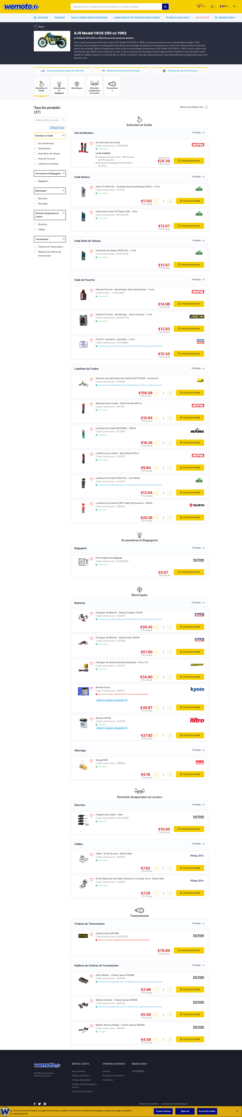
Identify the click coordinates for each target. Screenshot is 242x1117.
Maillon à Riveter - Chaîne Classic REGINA (117, 1001)
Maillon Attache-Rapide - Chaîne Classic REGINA (120, 1026)
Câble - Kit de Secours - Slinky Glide (114, 854)
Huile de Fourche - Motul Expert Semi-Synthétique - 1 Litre (125, 290)
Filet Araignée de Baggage (109, 559)
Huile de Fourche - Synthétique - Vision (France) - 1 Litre (124, 315)
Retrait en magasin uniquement (112, 701)
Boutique (41, 17)
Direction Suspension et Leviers (47, 216)
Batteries (42, 199)
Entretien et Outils (44, 137)
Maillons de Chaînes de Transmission (49, 255)
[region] (121, 1111)
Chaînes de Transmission (50, 248)
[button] (204, 6)
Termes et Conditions (149, 1105)
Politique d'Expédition (81, 1081)
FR (223, 6)
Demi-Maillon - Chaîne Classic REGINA (115, 976)
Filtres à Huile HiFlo (177, 17)
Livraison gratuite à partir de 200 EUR (65, 70)
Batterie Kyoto (103, 688)
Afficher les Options (186, 162)
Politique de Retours (80, 1077)
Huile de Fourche (46, 160)
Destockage (203, 17)
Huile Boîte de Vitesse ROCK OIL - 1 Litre (116, 251)
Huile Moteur (44, 149)
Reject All (185, 1111)
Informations (107, 1081)
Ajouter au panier (188, 202)
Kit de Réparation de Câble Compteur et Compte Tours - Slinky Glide (130, 879)
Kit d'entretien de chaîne (108, 143)
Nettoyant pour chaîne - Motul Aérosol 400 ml (119, 404)
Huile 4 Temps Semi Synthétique (89, 17)
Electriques (40, 192)
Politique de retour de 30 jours (183, 70)
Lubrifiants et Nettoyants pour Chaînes (137, 17)
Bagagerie (43, 182)
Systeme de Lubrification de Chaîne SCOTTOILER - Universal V (127, 379)
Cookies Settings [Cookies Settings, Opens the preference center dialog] (163, 1111)
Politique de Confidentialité (174, 1105)
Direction (42, 225)
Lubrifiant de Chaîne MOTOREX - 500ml (116, 429)
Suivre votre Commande (82, 1093)
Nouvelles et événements (113, 1077)
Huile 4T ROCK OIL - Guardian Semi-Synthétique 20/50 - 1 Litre (128, 187)
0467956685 (138, 1072)
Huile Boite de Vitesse (49, 154)
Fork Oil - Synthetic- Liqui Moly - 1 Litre (115, 340)
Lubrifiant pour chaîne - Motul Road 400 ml (117, 454)
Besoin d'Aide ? (225, 17)
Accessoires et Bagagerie (47, 174)
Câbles (41, 230)
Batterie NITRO (103, 719)
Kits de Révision (46, 144)
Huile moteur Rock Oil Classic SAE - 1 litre (116, 212)
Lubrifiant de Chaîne (48, 165)
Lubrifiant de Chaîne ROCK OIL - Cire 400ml (118, 479)
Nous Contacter (79, 1072)
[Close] (237, 1111)
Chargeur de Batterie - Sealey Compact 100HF (119, 613)
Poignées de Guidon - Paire (109, 815)
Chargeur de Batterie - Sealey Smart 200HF (118, 638)
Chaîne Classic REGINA (107, 934)
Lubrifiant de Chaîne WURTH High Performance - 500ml (124, 504)
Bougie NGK (102, 761)
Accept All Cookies (207, 1111)
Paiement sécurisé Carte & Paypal (123, 70)
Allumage (43, 204)
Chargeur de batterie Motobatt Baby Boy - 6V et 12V (122, 663)
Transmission (41, 240)
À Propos (106, 1072)
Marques (60, 17)
